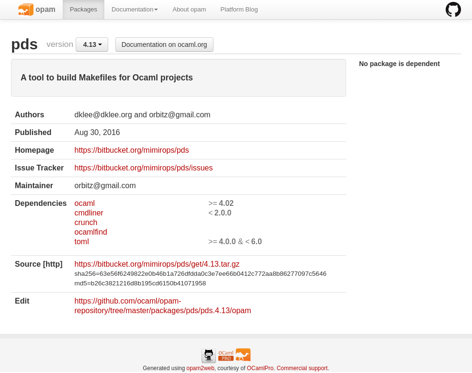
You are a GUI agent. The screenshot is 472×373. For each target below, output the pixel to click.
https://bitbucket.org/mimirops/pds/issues (143, 168)
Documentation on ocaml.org (164, 44)
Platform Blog (239, 9)
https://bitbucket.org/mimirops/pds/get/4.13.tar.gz (156, 264)
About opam (189, 9)
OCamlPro (260, 368)
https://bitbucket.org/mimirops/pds (131, 150)
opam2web (200, 368)
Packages (83, 9)
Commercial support (302, 368)
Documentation (135, 9)
